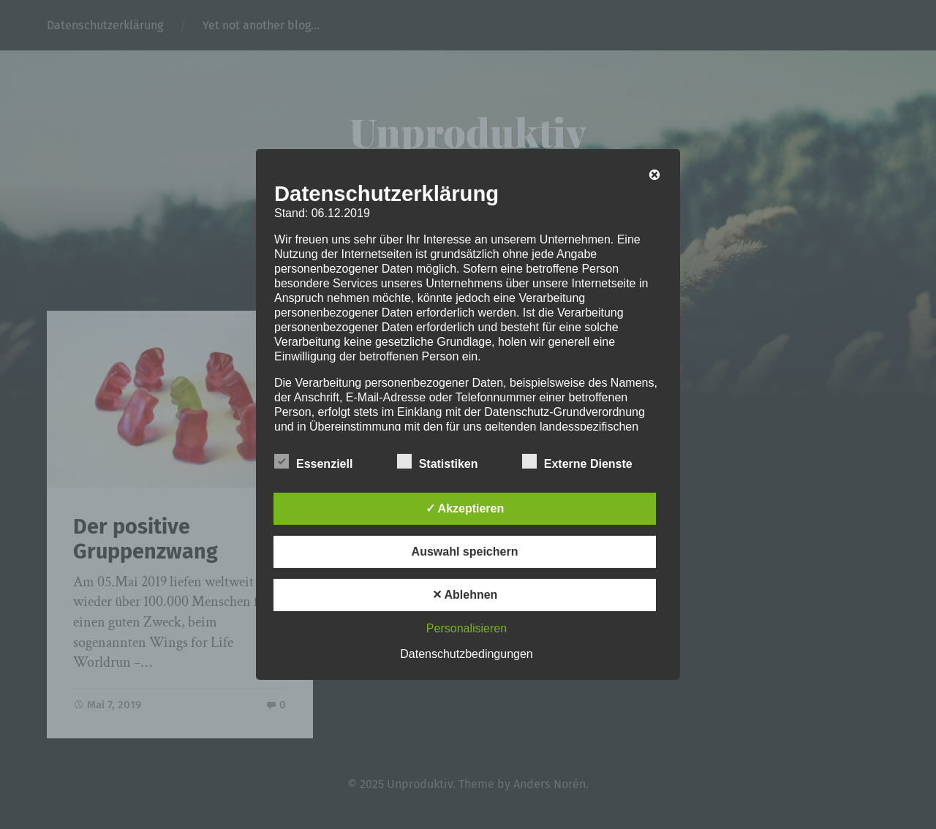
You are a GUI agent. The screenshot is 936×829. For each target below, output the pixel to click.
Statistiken (437, 462)
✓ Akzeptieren (465, 508)
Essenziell (313, 462)
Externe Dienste (577, 462)
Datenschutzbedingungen (466, 654)
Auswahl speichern (465, 551)
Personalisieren (466, 628)
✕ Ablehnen (465, 594)
